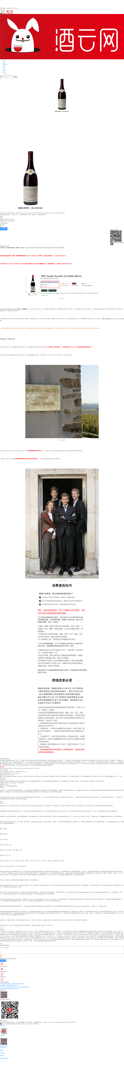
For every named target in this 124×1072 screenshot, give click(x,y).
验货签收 (27, 987)
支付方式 (2, 987)
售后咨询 (16, 988)
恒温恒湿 (17, 983)
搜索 (16, 76)
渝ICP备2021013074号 (70, 1022)
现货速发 (5, 64)
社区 (4, 72)
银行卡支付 (12, 987)
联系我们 (21, 983)
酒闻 (4, 69)
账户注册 (6, 985)
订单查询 (15, 985)
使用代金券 (22, 987)
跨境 (4, 66)
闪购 (4, 61)
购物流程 (11, 985)
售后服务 (2, 988)
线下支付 (17, 987)
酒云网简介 (8, 983)
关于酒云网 (2, 983)
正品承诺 (13, 983)
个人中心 (5, 74)
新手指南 (2, 985)
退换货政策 (7, 988)
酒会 (4, 70)
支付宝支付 (7, 987)
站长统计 (2, 1058)
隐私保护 (12, 988)
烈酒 (4, 62)
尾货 (4, 67)
